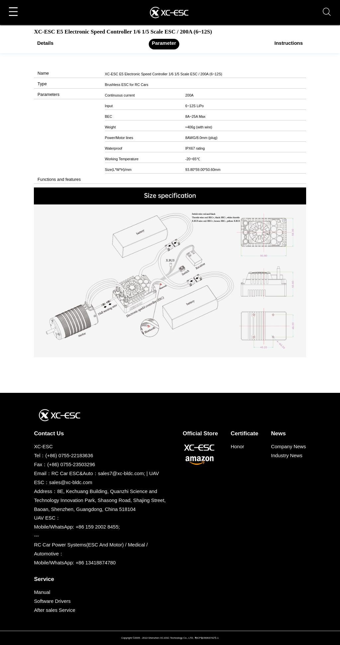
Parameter (164, 43)
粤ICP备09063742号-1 (207, 637)
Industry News (286, 455)
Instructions (289, 43)
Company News (288, 446)
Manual (42, 592)
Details (45, 43)
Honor (237, 446)
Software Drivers (52, 601)
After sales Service (54, 610)
